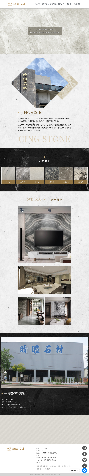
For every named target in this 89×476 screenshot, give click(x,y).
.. (50, 474)
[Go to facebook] (84, 470)
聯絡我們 (77, 4)
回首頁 (39, 466)
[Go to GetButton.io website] (84, 474)
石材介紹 (53, 4)
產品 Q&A (70, 4)
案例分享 (61, 4)
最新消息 (45, 4)
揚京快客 (38, 474)
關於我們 (38, 4)
